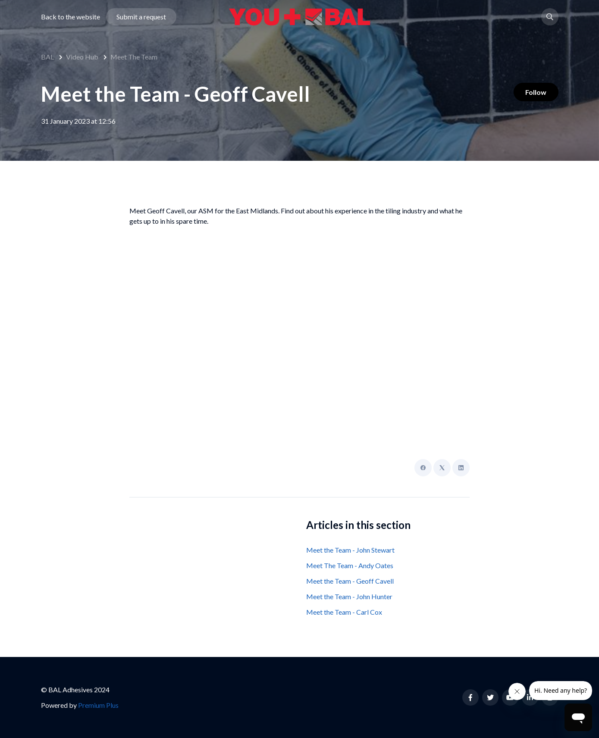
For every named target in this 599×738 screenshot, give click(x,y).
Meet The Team (133, 57)
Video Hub (82, 57)
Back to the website (70, 19)
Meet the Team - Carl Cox (344, 612)
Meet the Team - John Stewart (350, 550)
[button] (549, 19)
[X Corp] (442, 467)
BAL (47, 57)
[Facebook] (423, 467)
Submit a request (141, 19)
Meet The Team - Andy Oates (349, 565)
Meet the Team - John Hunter (349, 596)
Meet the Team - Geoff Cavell (350, 581)
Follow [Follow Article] (534, 93)
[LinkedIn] (461, 467)
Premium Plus (98, 705)
